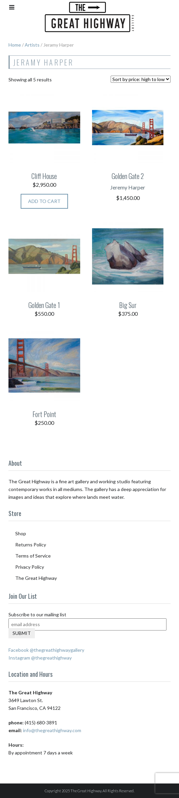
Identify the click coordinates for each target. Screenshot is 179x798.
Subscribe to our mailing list (37, 614)
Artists (32, 45)
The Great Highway (36, 578)
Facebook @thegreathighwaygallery (46, 650)
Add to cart (44, 201)
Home (14, 45)
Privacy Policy (29, 567)
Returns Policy (30, 544)
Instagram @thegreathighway (40, 658)
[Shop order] (141, 79)
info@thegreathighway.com (52, 730)
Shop (20, 533)
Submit (22, 633)
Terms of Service (33, 556)
